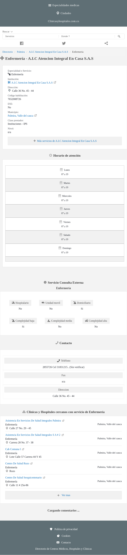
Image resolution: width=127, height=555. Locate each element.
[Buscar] (119, 36)
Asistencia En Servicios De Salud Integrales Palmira (35, 420)
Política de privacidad (63, 529)
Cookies (63, 535)
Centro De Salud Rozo (19, 463)
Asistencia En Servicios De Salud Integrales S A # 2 (34, 434)
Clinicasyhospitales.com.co (63, 21)
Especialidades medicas (63, 5)
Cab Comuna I (15, 449)
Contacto (63, 542)
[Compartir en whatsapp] (106, 43)
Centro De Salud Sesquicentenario (25, 477)
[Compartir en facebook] (21, 43)
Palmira (21, 51)
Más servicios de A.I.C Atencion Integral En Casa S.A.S (65, 141)
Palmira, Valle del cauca (22, 115)
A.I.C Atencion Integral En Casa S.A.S (48, 51)
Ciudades (63, 13)
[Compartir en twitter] (63, 43)
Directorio (7, 51)
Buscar (7, 31)
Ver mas (63, 495)
